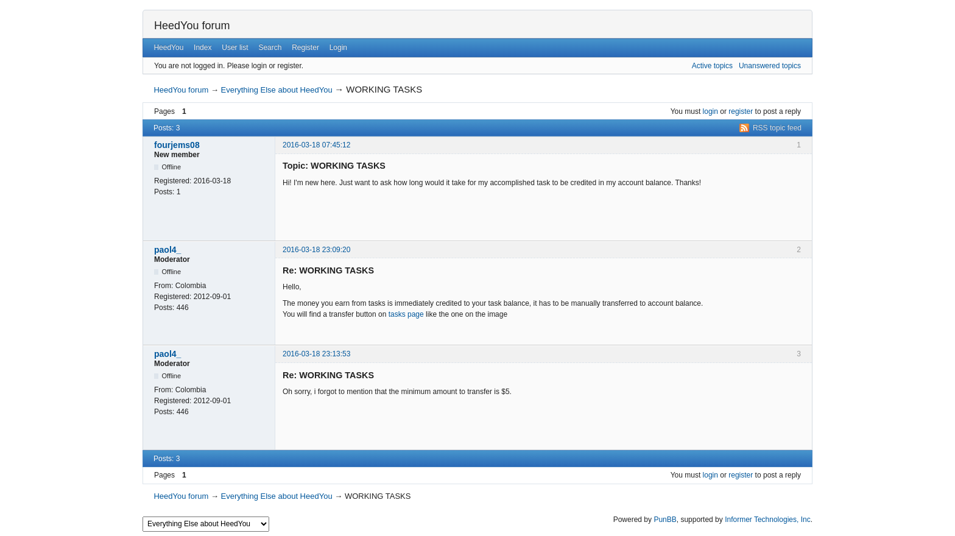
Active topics (712, 66)
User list (235, 47)
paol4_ (167, 250)
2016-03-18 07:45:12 (316, 145)
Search (269, 47)
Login (338, 47)
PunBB (665, 519)
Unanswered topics (770, 66)
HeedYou (168, 47)
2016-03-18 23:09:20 (316, 249)
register (740, 111)
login (710, 111)
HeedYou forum (192, 25)
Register (305, 47)
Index (202, 47)
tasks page (406, 314)
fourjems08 (177, 145)
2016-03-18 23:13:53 (316, 354)
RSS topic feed (777, 128)
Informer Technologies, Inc (768, 519)
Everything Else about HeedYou (277, 89)
